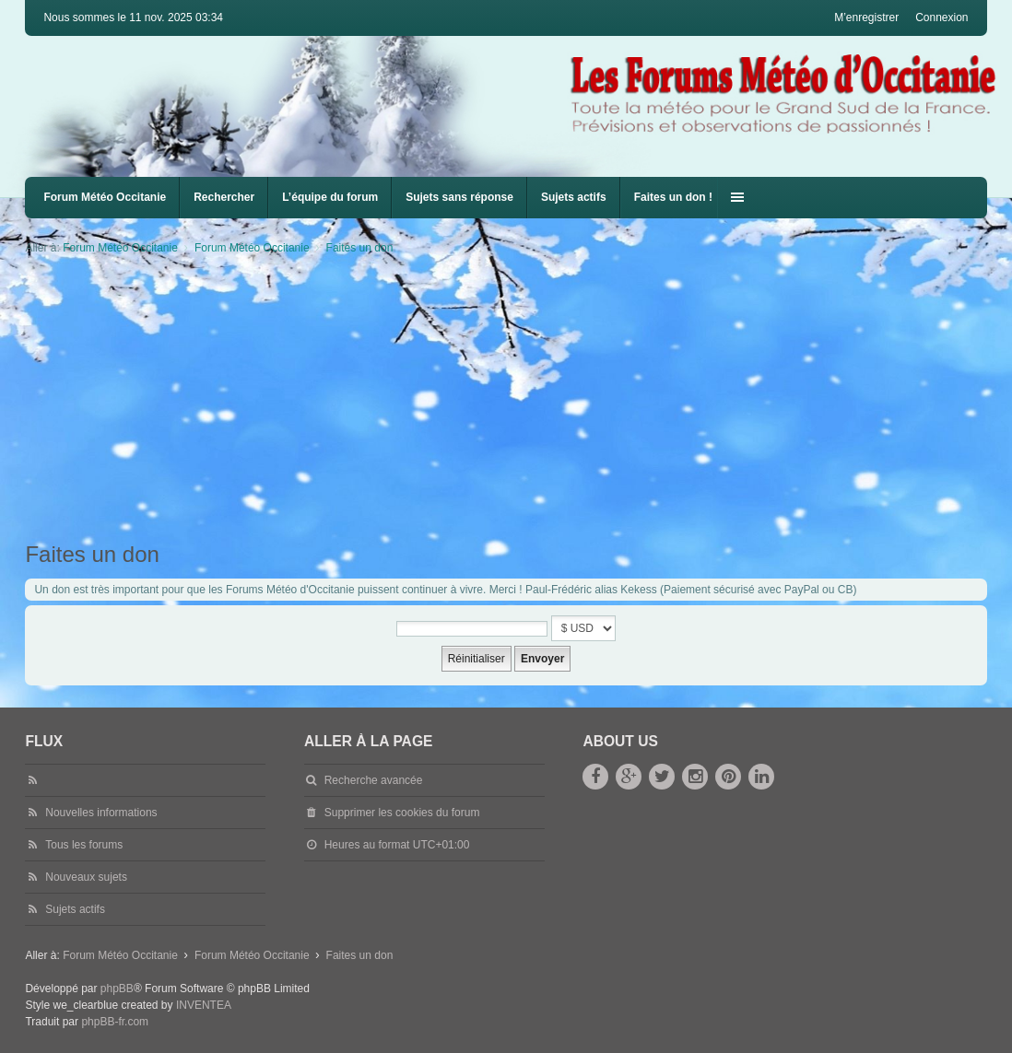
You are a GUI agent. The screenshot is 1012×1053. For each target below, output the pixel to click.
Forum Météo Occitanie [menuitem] (104, 197)
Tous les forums (84, 844)
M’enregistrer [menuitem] (866, 17)
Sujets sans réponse (459, 197)
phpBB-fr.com (114, 1021)
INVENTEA (203, 1005)
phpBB (117, 988)
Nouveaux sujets (86, 877)
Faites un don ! (673, 197)
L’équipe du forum (330, 197)
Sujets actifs (573, 197)
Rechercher (224, 197)
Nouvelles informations (101, 812)
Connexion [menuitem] (941, 17)
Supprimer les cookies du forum (402, 812)
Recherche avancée (373, 780)
